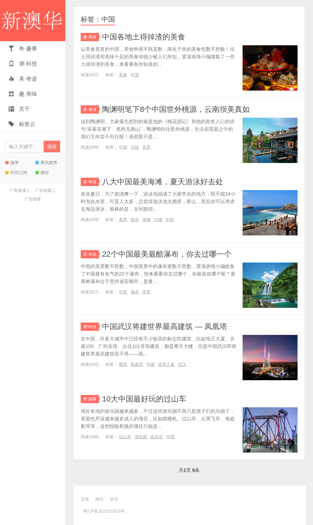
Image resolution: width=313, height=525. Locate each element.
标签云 (22, 124)
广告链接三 (20, 190)
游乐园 (141, 436)
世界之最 (166, 364)
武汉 (182, 364)
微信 (42, 172)
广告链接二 (45, 190)
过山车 (125, 436)
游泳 (135, 219)
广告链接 (32, 199)
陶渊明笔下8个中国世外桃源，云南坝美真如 (176, 109)
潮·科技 (23, 64)
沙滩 (158, 219)
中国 (135, 74)
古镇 (135, 147)
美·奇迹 (23, 79)
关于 (19, 109)
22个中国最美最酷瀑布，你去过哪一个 (166, 254)
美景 (146, 147)
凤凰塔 (137, 364)
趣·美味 (23, 94)
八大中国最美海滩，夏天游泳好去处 (162, 181)
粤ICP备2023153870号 (104, 511)
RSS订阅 (16, 172)
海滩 (146, 219)
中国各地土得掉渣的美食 (143, 37)
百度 (85, 499)
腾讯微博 (46, 162)
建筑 (123, 364)
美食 (123, 74)
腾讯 (99, 499)
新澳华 (32, 20)
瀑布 (135, 292)
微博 (12, 162)
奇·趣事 (23, 48)
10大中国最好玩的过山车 (144, 399)
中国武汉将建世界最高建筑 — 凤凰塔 (164, 326)
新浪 (114, 499)
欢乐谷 (156, 436)
